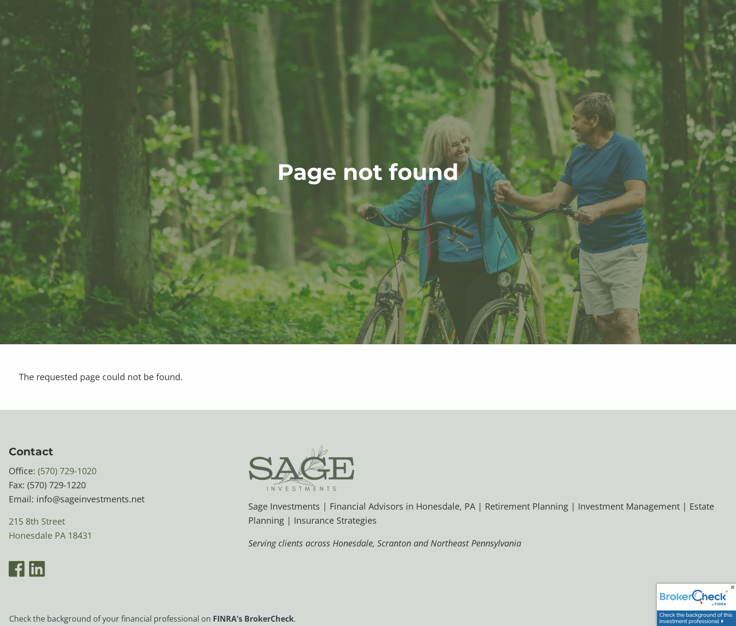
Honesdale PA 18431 (50, 536)
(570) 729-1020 (67, 471)
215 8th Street (37, 522)
